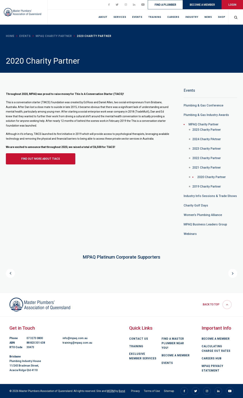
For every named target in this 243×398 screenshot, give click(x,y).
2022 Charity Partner (206, 158)
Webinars (190, 234)
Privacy (135, 391)
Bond (122, 391)
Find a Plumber (165, 4)
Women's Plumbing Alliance (203, 215)
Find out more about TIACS (40, 158)
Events (137, 17)
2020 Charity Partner (211, 177)
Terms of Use (152, 391)
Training (154, 17)
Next (232, 273)
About (102, 17)
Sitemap (169, 391)
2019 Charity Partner (206, 186)
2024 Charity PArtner (206, 139)
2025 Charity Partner (206, 129)
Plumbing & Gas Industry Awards (206, 115)
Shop (221, 17)
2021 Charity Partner (206, 167)
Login (232, 4)
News (208, 17)
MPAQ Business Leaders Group (205, 224)
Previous (10, 273)
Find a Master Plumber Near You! (173, 343)
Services (119, 17)
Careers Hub (212, 358)
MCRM (111, 391)
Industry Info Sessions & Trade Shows (210, 196)
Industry (191, 17)
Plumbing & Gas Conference (203, 105)
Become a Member (202, 4)
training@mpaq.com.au (77, 342)
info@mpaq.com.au (75, 338)
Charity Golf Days (196, 205)
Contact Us (138, 338)
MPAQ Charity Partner (54, 36)
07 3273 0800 (35, 338)
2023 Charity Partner (206, 148)
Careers (173, 17)
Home (10, 36)
